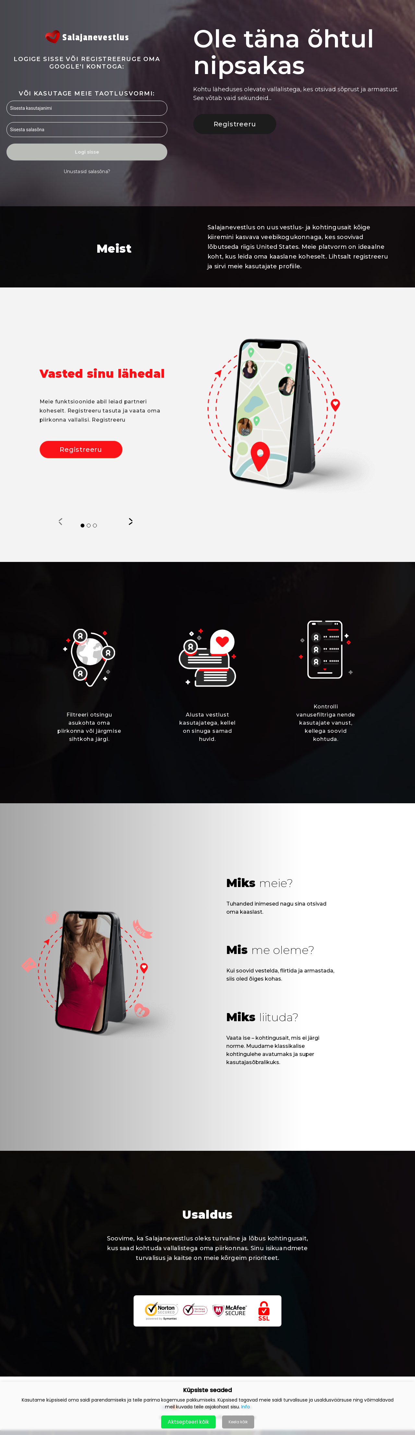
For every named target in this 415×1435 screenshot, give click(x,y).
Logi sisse (87, 152)
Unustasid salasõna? (87, 171)
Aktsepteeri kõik (188, 1422)
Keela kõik (238, 1422)
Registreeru (235, 124)
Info (245, 1406)
